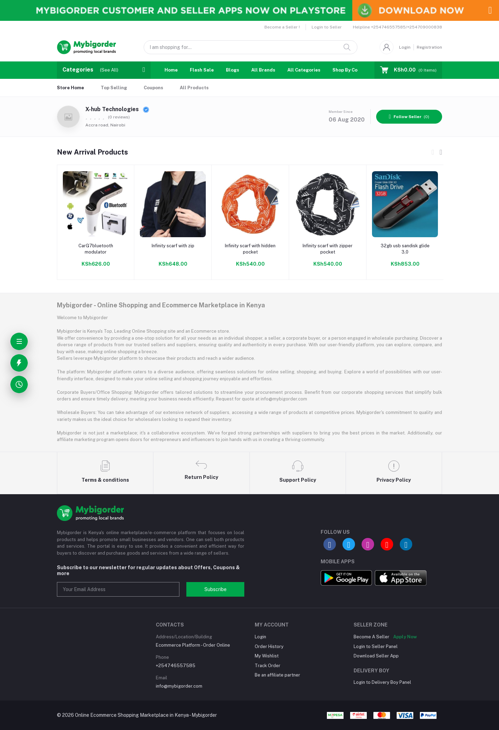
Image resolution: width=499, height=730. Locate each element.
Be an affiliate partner (277, 675)
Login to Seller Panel (376, 646)
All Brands (263, 70)
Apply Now (405, 636)
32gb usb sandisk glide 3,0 (405, 249)
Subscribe (215, 589)
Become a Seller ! (282, 27)
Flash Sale (202, 70)
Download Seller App (376, 655)
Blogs (232, 70)
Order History (269, 646)
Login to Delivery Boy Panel (382, 682)
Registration (429, 47)
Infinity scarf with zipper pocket (328, 249)
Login (405, 47)
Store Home (70, 87)
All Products (194, 87)
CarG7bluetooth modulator (95, 249)
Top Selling (114, 87)
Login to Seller (327, 27)
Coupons (153, 87)
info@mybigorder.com (179, 686)
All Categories (303, 70)
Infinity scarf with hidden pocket (250, 249)
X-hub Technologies (117, 109)
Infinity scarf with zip (173, 245)
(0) (409, 117)
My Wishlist (267, 655)
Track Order (267, 665)
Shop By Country (351, 70)
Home (171, 70)
